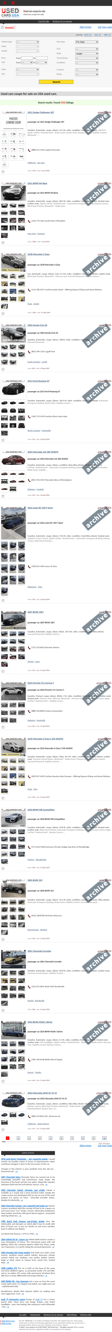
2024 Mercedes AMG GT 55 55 (42, 1092)
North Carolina (34, 430)
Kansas (30, 1072)
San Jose (41, 162)
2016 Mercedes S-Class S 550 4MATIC (45, 738)
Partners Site (85, 1314)
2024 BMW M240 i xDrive (40, 1022)
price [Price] (86, 34)
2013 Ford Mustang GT (39, 380)
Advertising (71, 1314)
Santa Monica (43, 1123)
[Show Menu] (13, 3)
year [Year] (96, 34)
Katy (35, 789)
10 (104, 1138)
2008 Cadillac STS (9, 1268)
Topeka (38, 1072)
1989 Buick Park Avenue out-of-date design (22, 1221)
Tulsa (40, 587)
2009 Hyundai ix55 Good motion (15, 1252)
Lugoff (44, 362)
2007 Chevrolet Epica (11, 1177)
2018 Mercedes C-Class (39, 254)
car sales (22, 1314)
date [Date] (106, 34)
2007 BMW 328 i (35, 611)
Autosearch (35, 1314)
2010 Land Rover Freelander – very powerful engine (24, 1159)
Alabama (31, 489)
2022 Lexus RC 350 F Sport (40, 507)
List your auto (105, 26)
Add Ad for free (7, 1321)
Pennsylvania (33, 929)
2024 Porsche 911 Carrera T (41, 682)
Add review (85, 26)
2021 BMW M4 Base (37, 183)
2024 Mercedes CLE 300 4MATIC (43, 451)
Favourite (10, 27)
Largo (37, 661)
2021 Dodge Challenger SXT (41, 112)
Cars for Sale (43, 21)
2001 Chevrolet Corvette (39, 951)
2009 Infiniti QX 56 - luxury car (14, 1239)
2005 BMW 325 (35, 880)
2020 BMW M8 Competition (41, 809)
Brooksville (39, 1000)
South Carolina (34, 362)
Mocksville (46, 430)
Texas (30, 303)
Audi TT (39, 1299)
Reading (43, 929)
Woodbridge (41, 859)
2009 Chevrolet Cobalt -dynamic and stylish (23, 1190)
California (32, 162)
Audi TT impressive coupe (13, 1299)
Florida (30, 661)
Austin (36, 303)
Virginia (31, 859)
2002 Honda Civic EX (37, 325)
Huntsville (41, 720)
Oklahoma (32, 587)
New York (32, 233)
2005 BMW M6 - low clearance (15, 1281)
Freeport (41, 233)
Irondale (40, 489)
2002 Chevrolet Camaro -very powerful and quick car (24, 1206)
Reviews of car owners (62, 21)
